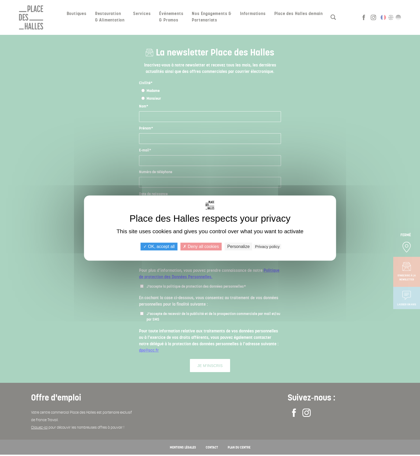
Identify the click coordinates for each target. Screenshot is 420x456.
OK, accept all (159, 246)
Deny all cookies (201, 246)
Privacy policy (267, 246)
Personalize (238, 246)
